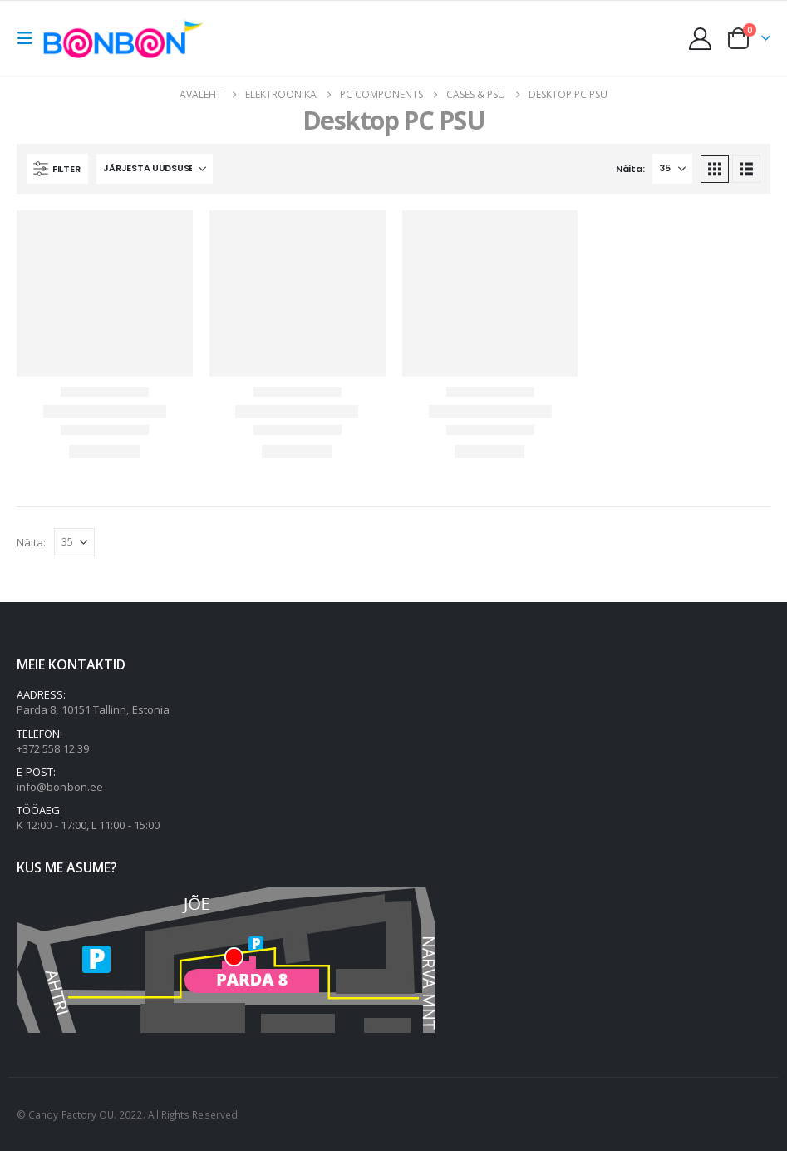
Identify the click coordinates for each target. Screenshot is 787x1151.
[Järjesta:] (154, 169)
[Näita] (672, 169)
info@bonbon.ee (60, 786)
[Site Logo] (127, 37)
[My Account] (700, 38)
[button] (30, 38)
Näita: (630, 168)
